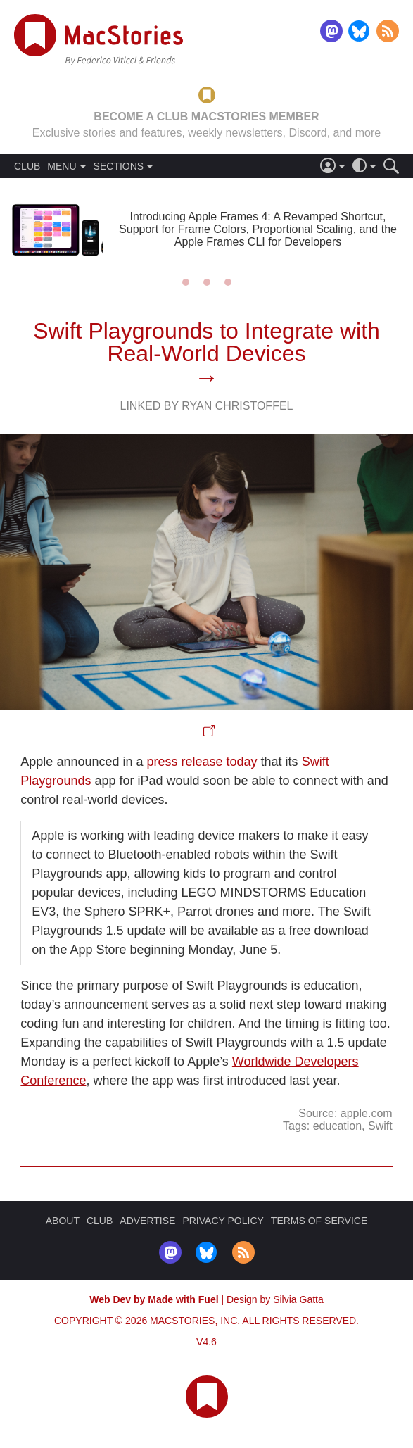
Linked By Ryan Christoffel (206, 406)
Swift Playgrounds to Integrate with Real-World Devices (206, 342)
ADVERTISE (147, 1220)
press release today (202, 762)
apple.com (367, 1113)
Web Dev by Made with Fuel (153, 1299)
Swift (380, 1126)
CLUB (27, 166)
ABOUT (63, 1220)
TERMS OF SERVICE (319, 1220)
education (337, 1126)
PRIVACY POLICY (222, 1220)
